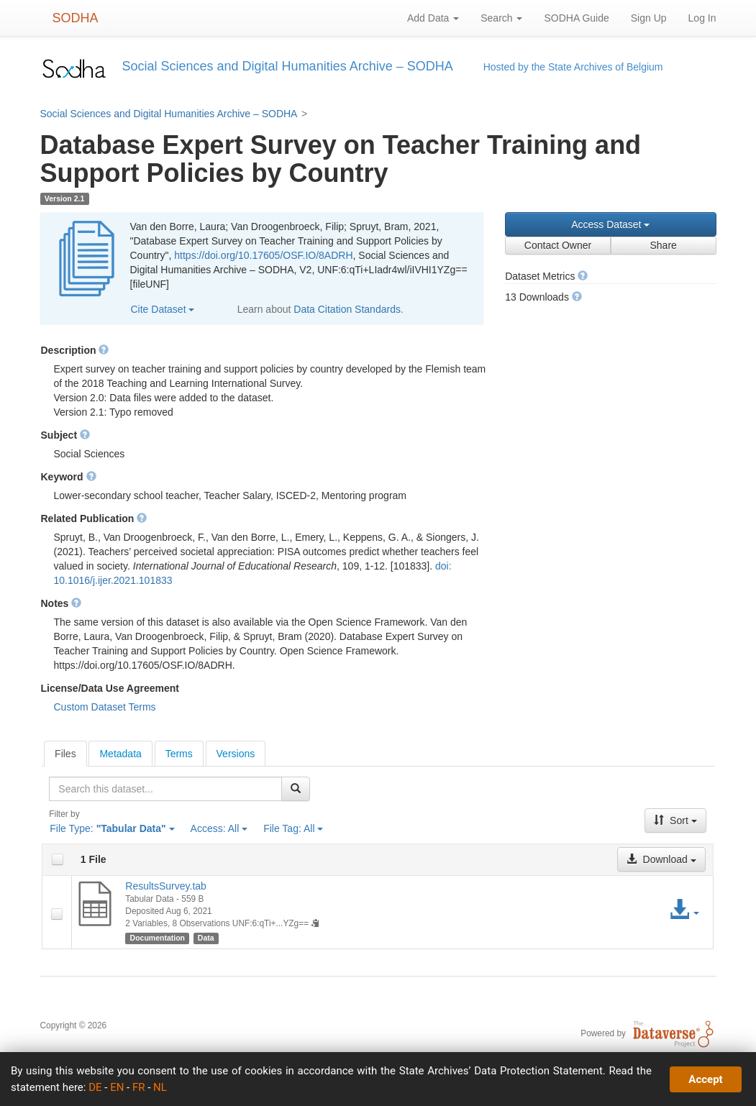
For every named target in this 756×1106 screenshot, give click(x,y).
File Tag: (293, 828)
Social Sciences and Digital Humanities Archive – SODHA (169, 113)
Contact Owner (557, 245)
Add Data (433, 18)
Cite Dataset (163, 309)
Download (661, 859)
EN (117, 1087)
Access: (219, 828)
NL (160, 1087)
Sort (675, 820)
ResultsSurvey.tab (165, 886)
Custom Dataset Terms (105, 707)
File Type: (112, 828)
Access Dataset (610, 224)
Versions (236, 753)
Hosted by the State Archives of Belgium (573, 67)
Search (501, 18)
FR (138, 1087)
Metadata (120, 753)
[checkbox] (57, 859)
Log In (702, 18)
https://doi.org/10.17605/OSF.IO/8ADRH (263, 255)
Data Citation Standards (347, 309)
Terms (179, 753)
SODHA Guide (576, 18)
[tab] (65, 754)
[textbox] (165, 789)
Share (663, 245)
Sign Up (649, 18)
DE (94, 1087)
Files (65, 753)
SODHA (76, 18)
